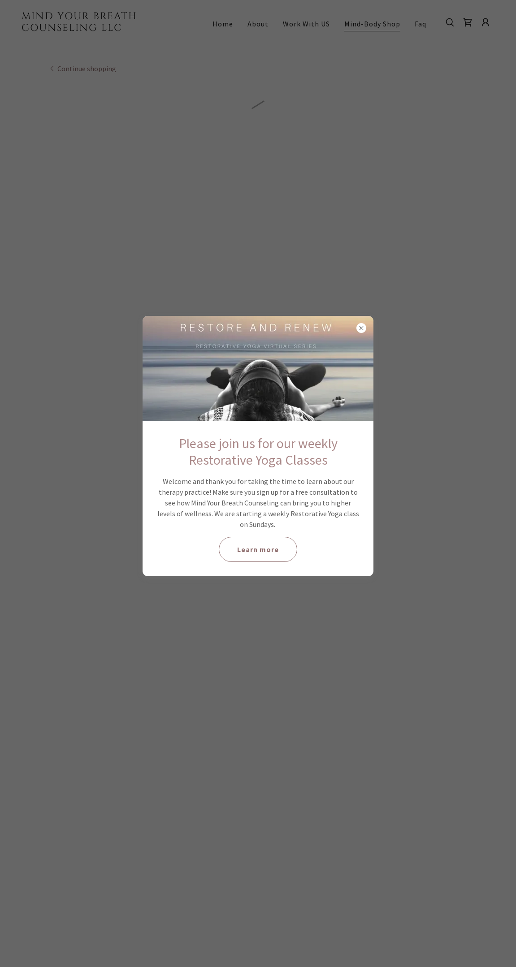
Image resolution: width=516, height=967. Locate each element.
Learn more (258, 549)
